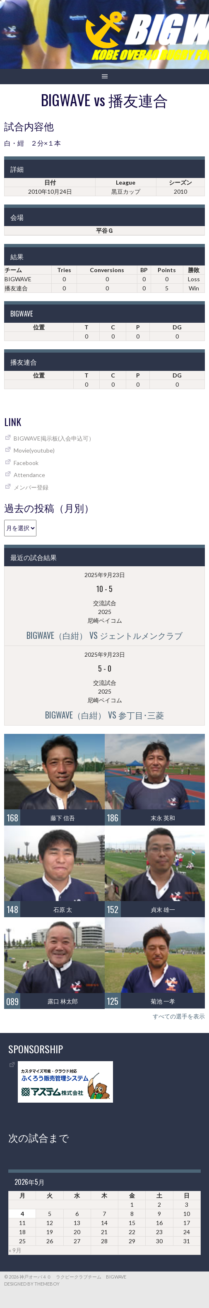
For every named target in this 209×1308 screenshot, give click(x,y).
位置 (39, 327)
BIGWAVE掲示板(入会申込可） (54, 438)
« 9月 (15, 1250)
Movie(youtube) (34, 450)
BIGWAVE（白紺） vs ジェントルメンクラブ (104, 635)
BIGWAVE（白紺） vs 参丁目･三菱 (104, 715)
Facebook (26, 462)
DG (177, 327)
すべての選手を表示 (179, 1016)
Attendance (29, 474)
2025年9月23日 (104, 574)
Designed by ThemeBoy (32, 1283)
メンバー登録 (31, 487)
